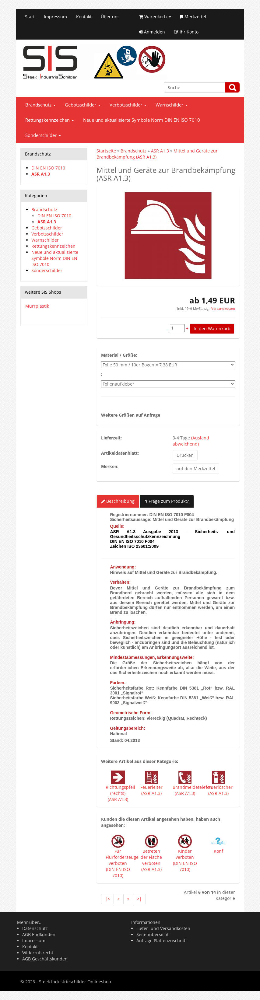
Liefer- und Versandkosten (163, 928)
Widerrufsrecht (37, 953)
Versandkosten (222, 308)
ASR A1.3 (40, 174)
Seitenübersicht (152, 934)
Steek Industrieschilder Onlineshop (75, 981)
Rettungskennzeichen (49, 120)
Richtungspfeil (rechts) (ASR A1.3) (120, 793)
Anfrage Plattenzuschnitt (161, 940)
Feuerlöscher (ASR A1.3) (219, 790)
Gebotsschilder (82, 105)
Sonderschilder (43, 135)
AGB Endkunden (38, 934)
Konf (218, 851)
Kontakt (84, 16)
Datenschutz (35, 928)
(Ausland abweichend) (191, 441)
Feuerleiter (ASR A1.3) (151, 790)
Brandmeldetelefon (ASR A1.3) (192, 790)
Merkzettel (193, 16)
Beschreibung (118, 501)
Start (30, 16)
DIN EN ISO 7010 (48, 168)
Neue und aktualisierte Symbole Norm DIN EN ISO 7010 (141, 120)
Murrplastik (37, 306)
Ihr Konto (186, 32)
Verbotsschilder (128, 105)
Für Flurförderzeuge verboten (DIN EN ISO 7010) (122, 863)
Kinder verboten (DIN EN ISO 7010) (185, 860)
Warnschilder (172, 105)
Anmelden (152, 32)
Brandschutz (40, 105)
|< (107, 899)
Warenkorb (155, 16)
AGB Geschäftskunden (45, 959)
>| (139, 899)
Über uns (110, 16)
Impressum (55, 16)
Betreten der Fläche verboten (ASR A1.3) (151, 860)
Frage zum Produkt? (167, 501)
